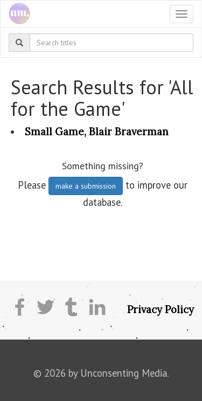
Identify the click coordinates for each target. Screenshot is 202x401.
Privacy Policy (160, 309)
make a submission (85, 186)
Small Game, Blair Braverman (97, 131)
